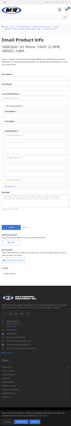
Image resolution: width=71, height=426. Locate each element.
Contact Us (6, 397)
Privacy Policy (10, 274)
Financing (6, 378)
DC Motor (56, 27)
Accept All (34, 422)
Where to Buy (7, 367)
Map (13, 326)
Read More (7, 352)
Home (6, 27)
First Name (7, 74)
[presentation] (20, 216)
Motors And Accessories (41, 27)
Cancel (25, 227)
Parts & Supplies (8, 371)
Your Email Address (11, 94)
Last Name (7, 84)
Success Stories (8, 375)
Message (6, 192)
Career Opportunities (10, 389)
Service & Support (9, 386)
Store (13, 27)
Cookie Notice (42, 416)
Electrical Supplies (23, 27)
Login (11, 242)
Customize (7, 422)
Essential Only (21, 422)
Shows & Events (8, 382)
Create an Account (13, 260)
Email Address (12, 131)
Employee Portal (8, 393)
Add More (10, 186)
